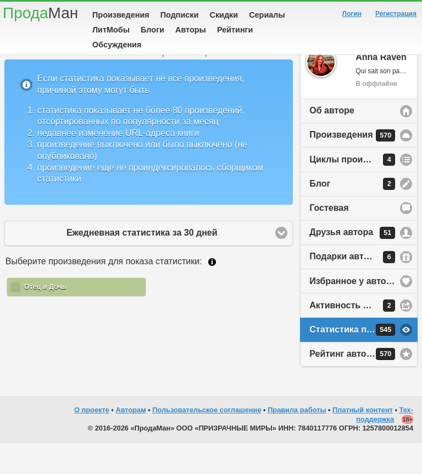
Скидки (224, 14)
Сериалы (267, 14)
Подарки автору (352, 288)
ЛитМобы (111, 29)
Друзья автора (352, 264)
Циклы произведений (356, 191)
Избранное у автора (352, 312)
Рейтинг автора (352, 385)
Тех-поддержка (384, 446)
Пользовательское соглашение (206, 441)
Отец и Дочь (45, 318)
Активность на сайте (354, 337)
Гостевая (328, 239)
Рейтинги (235, 29)
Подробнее (212, 293)
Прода (40, 12)
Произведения (120, 14)
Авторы (190, 29)
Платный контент (362, 441)
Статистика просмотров (361, 361)
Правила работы (297, 441)
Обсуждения (116, 44)
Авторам (130, 441)
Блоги (152, 29)
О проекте (91, 441)
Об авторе (331, 141)
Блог (352, 215)
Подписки (179, 14)
